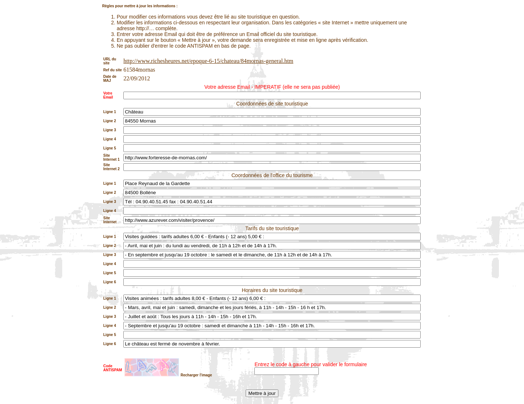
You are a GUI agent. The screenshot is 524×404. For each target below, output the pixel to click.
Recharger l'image (196, 375)
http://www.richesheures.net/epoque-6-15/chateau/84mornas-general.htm (208, 61)
